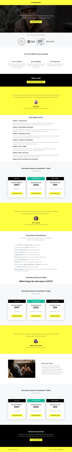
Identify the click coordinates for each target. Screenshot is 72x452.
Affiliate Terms (61, 449)
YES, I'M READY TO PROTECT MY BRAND (36, 82)
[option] (36, 101)
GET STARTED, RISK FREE (36, 439)
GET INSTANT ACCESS (36, 21)
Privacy (54, 449)
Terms (50, 449)
